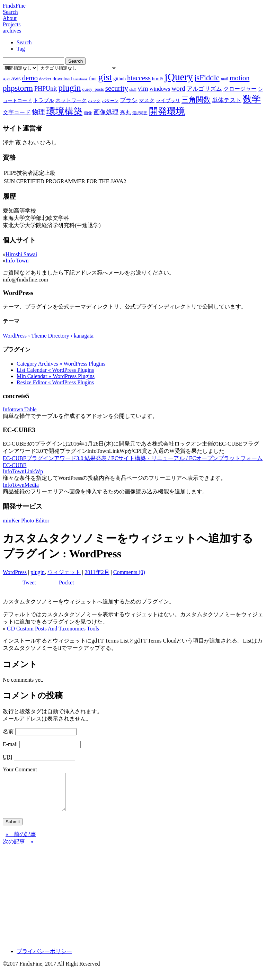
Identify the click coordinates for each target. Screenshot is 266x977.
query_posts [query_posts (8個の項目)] (93, 89)
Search (10, 12)
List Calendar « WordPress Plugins (55, 370)
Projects (12, 24)
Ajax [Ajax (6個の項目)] (6, 79)
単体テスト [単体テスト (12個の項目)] (226, 100)
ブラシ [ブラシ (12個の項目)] (129, 100)
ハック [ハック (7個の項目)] (94, 100)
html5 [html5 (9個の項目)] (157, 78)
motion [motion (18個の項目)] (240, 78)
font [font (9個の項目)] (93, 78)
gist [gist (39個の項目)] (105, 77)
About (10, 18)
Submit (13, 829)
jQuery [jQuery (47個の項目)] (179, 76)
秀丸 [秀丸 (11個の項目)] (125, 112)
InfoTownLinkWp (23, 471)
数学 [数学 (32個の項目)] (252, 99)
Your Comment (20, 769)
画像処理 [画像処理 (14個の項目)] (106, 112)
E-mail (10, 744)
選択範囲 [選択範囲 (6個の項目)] (140, 113)
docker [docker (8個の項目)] (45, 78)
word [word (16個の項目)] (178, 88)
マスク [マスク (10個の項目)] (146, 100)
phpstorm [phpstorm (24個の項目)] (18, 87)
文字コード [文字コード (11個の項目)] (16, 112)
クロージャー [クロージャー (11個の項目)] (240, 89)
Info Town (17, 260)
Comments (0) (129, 572)
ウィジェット (64, 572)
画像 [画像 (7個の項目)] (88, 112)
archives (12, 31)
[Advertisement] (133, 901)
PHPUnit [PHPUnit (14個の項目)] (45, 88)
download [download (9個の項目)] (62, 78)
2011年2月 (97, 572)
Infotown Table (20, 409)
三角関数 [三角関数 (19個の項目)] (196, 100)
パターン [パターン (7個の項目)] (110, 100)
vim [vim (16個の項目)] (143, 88)
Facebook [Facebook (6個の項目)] (80, 79)
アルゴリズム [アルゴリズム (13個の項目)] (204, 88)
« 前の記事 (21, 841)
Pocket (66, 582)
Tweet (29, 582)
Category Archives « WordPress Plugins (61, 364)
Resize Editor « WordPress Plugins (55, 382)
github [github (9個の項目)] (119, 78)
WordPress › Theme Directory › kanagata (48, 336)
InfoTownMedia (21, 485)
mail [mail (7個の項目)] (224, 79)
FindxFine (14, 6)
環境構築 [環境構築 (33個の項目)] (64, 111)
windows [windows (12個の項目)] (160, 89)
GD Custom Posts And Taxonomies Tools (53, 628)
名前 (8, 731)
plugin (37, 572)
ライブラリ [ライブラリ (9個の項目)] (168, 100)
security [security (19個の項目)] (116, 88)
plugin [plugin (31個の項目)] (69, 88)
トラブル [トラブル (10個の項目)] (43, 100)
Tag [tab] (21, 49)
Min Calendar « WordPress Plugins (56, 376)
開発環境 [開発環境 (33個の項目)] (167, 111)
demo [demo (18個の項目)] (30, 78)
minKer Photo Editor (26, 520)
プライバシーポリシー (44, 958)
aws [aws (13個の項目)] (16, 78)
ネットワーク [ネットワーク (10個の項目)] (71, 100)
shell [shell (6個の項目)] (133, 89)
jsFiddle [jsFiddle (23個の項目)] (207, 77)
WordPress (15, 572)
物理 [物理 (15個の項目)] (38, 112)
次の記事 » (18, 849)
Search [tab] (24, 42)
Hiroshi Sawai (21, 254)
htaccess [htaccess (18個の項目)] (139, 78)
